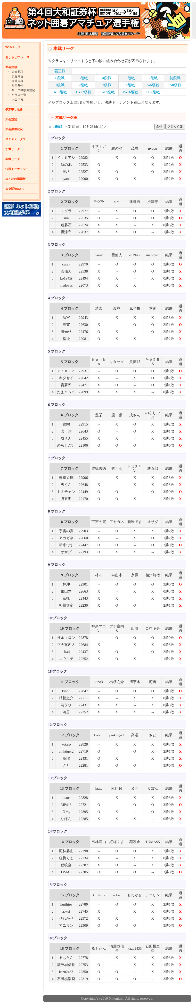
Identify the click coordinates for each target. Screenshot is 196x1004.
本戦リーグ (12, 159)
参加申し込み (14, 109)
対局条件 (17, 85)
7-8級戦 (175, 85)
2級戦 (83, 85)
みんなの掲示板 (15, 179)
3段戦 (130, 78)
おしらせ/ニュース (17, 57)
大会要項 (11, 67)
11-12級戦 (83, 92)
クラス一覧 (19, 94)
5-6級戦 (153, 85)
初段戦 (175, 78)
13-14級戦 (107, 92)
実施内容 (17, 81)
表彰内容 (17, 76)
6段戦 (60, 78)
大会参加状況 (14, 129)
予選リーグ (12, 149)
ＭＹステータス (15, 139)
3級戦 (107, 85)
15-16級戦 (130, 92)
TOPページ (12, 47)
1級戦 (60, 85)
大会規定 (11, 119)
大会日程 (17, 99)
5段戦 (83, 78)
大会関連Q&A (14, 189)
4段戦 (107, 78)
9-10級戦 (60, 92)
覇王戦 (59, 71)
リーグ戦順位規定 (23, 90)
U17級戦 (153, 92)
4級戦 (130, 85)
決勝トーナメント (17, 169)
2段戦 (153, 78)
